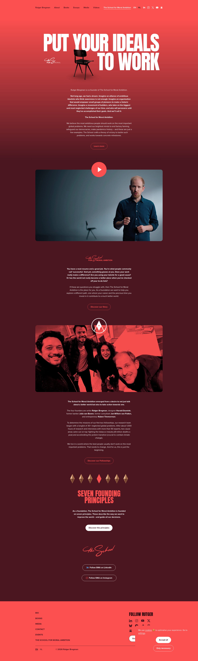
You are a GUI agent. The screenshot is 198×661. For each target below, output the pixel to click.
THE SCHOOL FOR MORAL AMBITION (52, 640)
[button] (141, 633)
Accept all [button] (163, 639)
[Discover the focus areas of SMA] (99, 461)
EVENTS (39, 634)
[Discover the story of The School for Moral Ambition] (99, 307)
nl (139, 7)
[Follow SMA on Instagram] (99, 578)
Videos (96, 7)
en (134, 7)
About (57, 7)
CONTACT (40, 629)
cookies (148, 630)
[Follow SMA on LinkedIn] (99, 567)
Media (86, 7)
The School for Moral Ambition (117, 7)
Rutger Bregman (42, 7)
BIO (37, 612)
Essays (76, 7)
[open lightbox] (99, 205)
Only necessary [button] (163, 648)
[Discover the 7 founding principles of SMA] (99, 528)
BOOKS (38, 618)
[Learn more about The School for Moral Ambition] (99, 146)
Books (66, 7)
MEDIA (38, 623)
